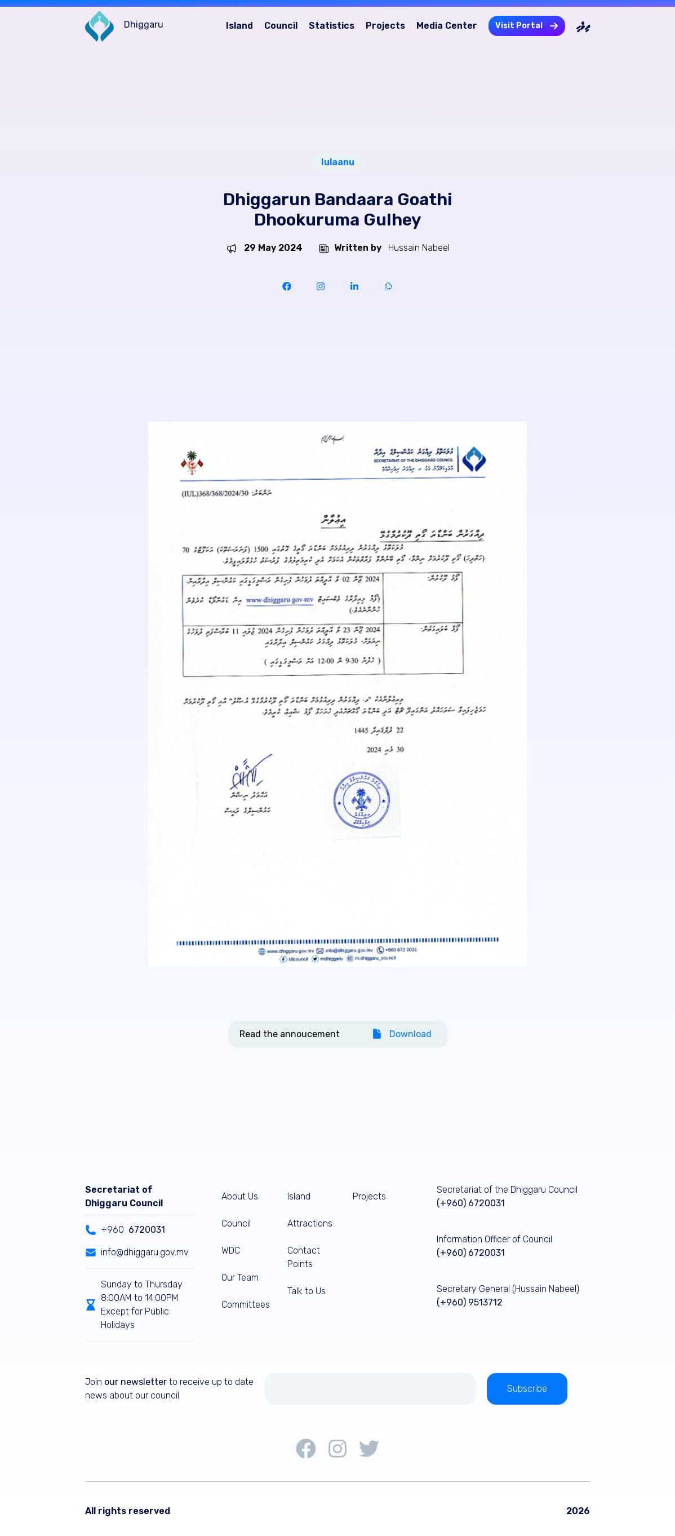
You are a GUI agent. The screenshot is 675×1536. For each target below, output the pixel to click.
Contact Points (303, 1257)
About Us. (240, 1196)
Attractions (309, 1223)
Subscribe (527, 1388)
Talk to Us (306, 1291)
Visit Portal (526, 25)
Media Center (446, 25)
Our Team (240, 1277)
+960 (125, 1230)
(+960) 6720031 (471, 1203)
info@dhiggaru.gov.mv (137, 1252)
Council (280, 25)
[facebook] (286, 286)
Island (239, 25)
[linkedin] (354, 286)
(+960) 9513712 (470, 1302)
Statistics (331, 25)
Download (401, 1033)
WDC (230, 1250)
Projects (385, 25)
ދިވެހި (583, 25)
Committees (245, 1304)
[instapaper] (320, 286)
